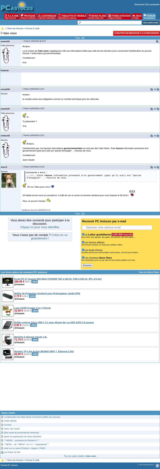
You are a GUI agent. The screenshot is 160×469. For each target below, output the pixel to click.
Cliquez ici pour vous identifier (39, 227)
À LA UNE (11, 16)
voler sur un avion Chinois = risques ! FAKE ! (25, 448)
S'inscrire (139, 4)
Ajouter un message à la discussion (136, 33)
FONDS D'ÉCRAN (119, 16)
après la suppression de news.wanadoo (22, 436)
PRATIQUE (28, 16)
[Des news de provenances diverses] (21, 432)
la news (7, 425)
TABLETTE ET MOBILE (72, 16)
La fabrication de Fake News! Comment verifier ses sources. (32, 417)
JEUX (137, 16)
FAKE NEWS (10, 421)
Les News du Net (12, 452)
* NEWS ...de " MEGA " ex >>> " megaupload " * (26, 444)
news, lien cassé (12, 428)
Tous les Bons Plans (149, 272)
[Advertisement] (80, 388)
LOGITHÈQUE (47, 16)
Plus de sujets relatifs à (80, 456)
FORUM (149, 16)
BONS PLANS (97, 16)
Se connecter (153, 4)
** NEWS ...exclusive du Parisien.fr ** (21, 440)
